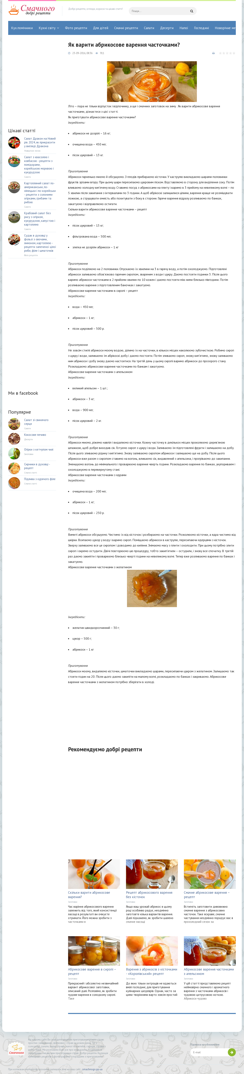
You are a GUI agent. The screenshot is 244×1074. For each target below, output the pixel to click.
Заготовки (72, 901)
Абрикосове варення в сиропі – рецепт (92, 971)
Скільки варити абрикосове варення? (89, 894)
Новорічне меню (227, 28)
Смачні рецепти (126, 28)
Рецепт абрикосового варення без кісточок (149, 894)
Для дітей (100, 28)
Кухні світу (47, 28)
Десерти (167, 28)
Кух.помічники (22, 28)
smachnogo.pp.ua (92, 1069)
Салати (149, 28)
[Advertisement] (152, 713)
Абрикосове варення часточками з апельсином (209, 971)
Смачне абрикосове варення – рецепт (207, 894)
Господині (201, 28)
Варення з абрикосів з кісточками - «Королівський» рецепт (151, 971)
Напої (184, 28)
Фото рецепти (76, 28)
